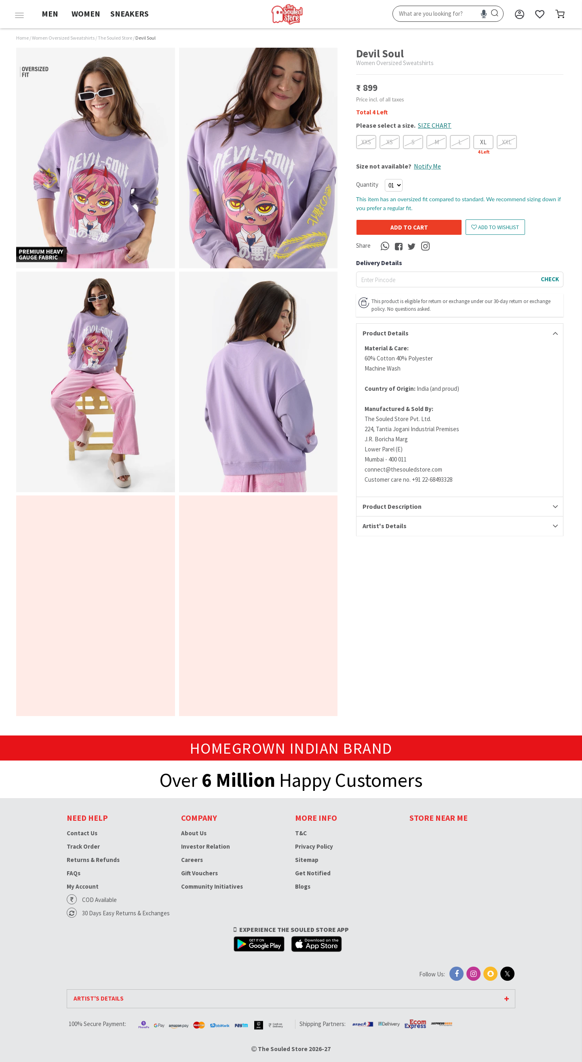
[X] (507, 974)
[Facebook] (456, 974)
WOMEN (86, 13)
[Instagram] (473, 974)
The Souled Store (115, 38)
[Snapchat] (490, 974)
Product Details (386, 333)
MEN (50, 13)
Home (22, 38)
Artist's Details (385, 526)
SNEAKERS (129, 13)
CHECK (550, 279)
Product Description (392, 506)
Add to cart (402, 227)
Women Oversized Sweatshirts (63, 38)
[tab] (459, 333)
